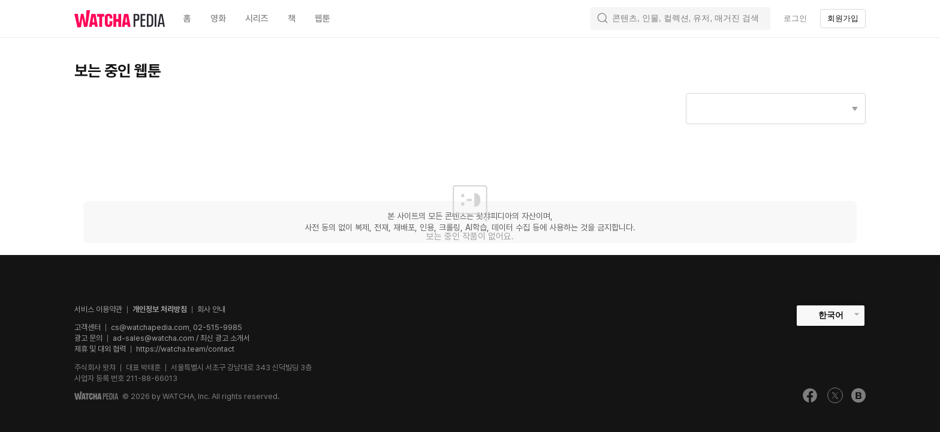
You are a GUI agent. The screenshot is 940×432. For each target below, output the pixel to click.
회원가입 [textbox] (842, 18)
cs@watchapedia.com (176, 327)
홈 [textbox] (187, 18)
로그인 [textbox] (795, 18)
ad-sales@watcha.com (153, 338)
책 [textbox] (292, 18)
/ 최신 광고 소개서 (222, 338)
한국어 (830, 315)
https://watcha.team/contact (185, 348)
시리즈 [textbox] (257, 18)
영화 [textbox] (218, 18)
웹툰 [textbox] (322, 18)
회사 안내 (211, 309)
